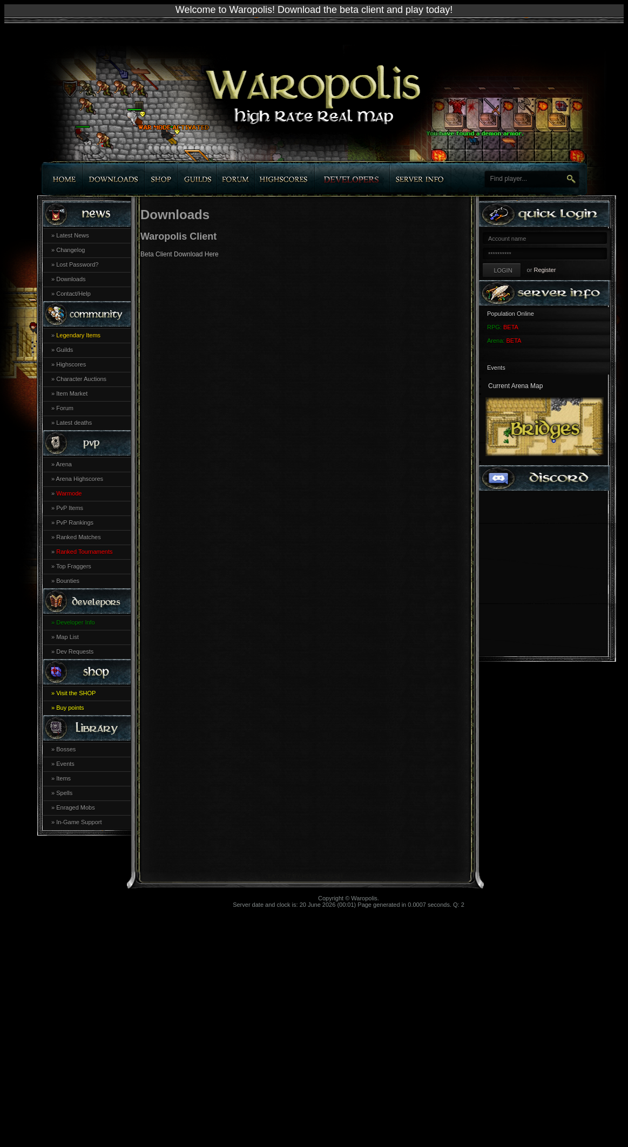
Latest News (72, 235)
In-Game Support (79, 822)
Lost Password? (77, 264)
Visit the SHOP (76, 693)
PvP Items (69, 508)
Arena (64, 464)
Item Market (71, 393)
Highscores (71, 364)
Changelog (70, 250)
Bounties (67, 581)
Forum (64, 408)
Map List (67, 637)
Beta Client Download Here (179, 254)
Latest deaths (74, 422)
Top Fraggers (73, 566)
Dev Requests (74, 651)
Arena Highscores (79, 479)
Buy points (70, 707)
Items (63, 778)
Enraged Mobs (75, 807)
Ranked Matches (78, 537)
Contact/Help (73, 293)
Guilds (64, 350)
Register (545, 270)
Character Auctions (81, 379)
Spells (64, 793)
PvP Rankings (74, 522)
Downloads (70, 279)
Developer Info (75, 622)
